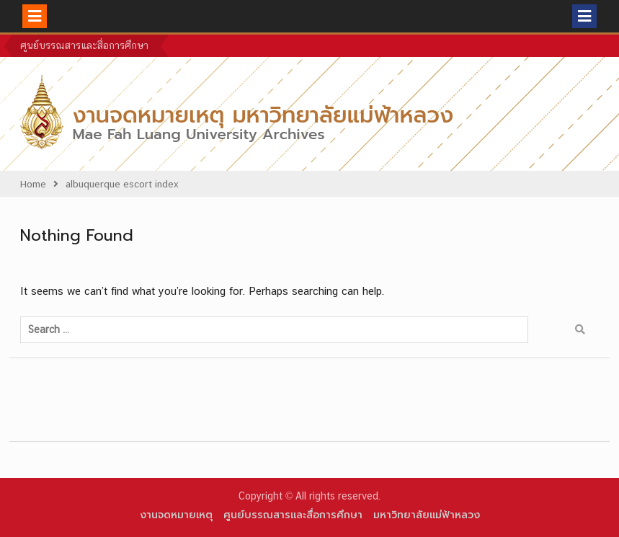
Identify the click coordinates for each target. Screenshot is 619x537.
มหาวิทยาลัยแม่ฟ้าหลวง (426, 515)
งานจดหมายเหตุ (176, 515)
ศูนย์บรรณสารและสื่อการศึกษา (84, 45)
